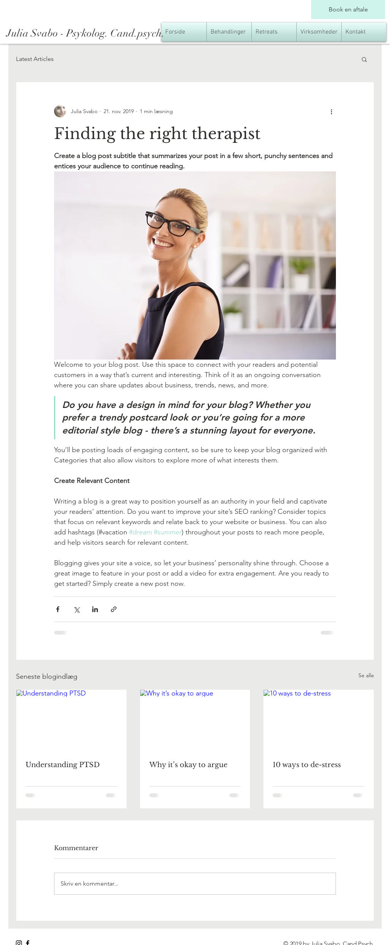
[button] (364, 59)
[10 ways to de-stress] (319, 721)
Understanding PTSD (63, 765)
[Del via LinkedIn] (95, 609)
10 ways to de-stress (307, 765)
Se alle (366, 675)
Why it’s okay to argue (188, 765)
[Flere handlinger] (331, 111)
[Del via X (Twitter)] (76, 609)
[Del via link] (113, 609)
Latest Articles (35, 58)
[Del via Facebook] (57, 609)
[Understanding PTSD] (71, 721)
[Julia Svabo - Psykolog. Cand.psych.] (116, 33)
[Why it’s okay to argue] (195, 721)
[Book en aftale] (348, 9)
